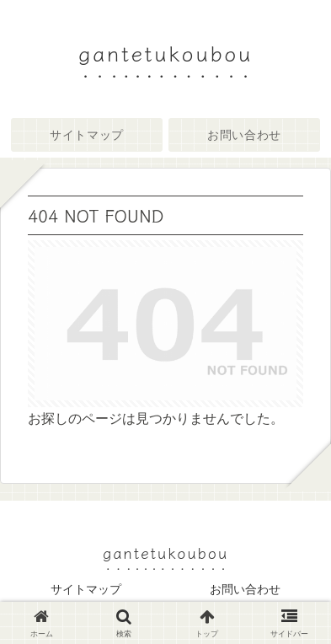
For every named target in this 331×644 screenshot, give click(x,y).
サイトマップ (86, 589)
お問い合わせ (245, 589)
